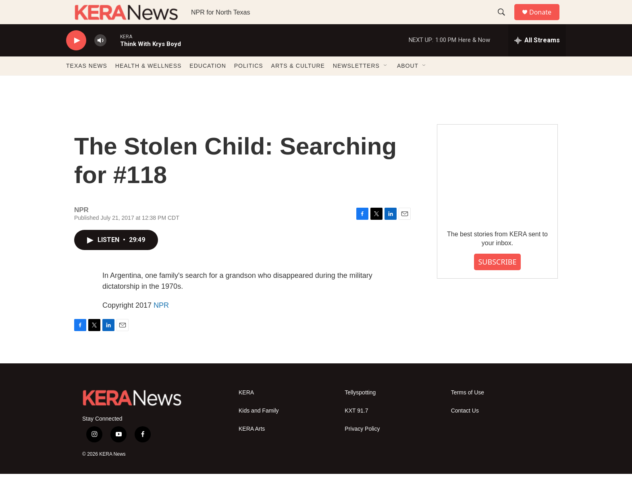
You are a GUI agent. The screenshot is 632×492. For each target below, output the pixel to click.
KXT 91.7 (356, 429)
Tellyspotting (360, 411)
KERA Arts (252, 447)
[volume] (100, 59)
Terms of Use (467, 411)
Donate (545, 21)
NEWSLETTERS (356, 84)
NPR (161, 323)
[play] (76, 58)
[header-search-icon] (505, 21)
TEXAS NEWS (86, 84)
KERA (246, 411)
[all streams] (537, 58)
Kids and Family (259, 429)
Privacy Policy (362, 447)
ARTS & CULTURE (298, 84)
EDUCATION (207, 84)
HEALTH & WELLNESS (148, 84)
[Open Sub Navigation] (386, 84)
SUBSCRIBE (497, 280)
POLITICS (248, 84)
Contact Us (465, 429)
